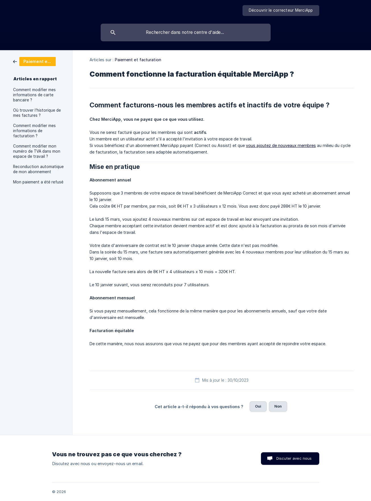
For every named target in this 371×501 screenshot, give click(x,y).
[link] (34, 61)
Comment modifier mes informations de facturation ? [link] (34, 130)
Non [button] (278, 406)
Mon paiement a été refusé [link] (38, 182)
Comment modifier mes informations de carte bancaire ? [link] (34, 94)
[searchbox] (186, 32)
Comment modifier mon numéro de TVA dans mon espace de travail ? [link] (36, 151)
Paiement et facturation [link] (138, 59)
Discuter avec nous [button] (294, 458)
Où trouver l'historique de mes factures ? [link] (37, 113)
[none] (281, 10)
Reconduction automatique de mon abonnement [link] (38, 169)
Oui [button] (258, 406)
